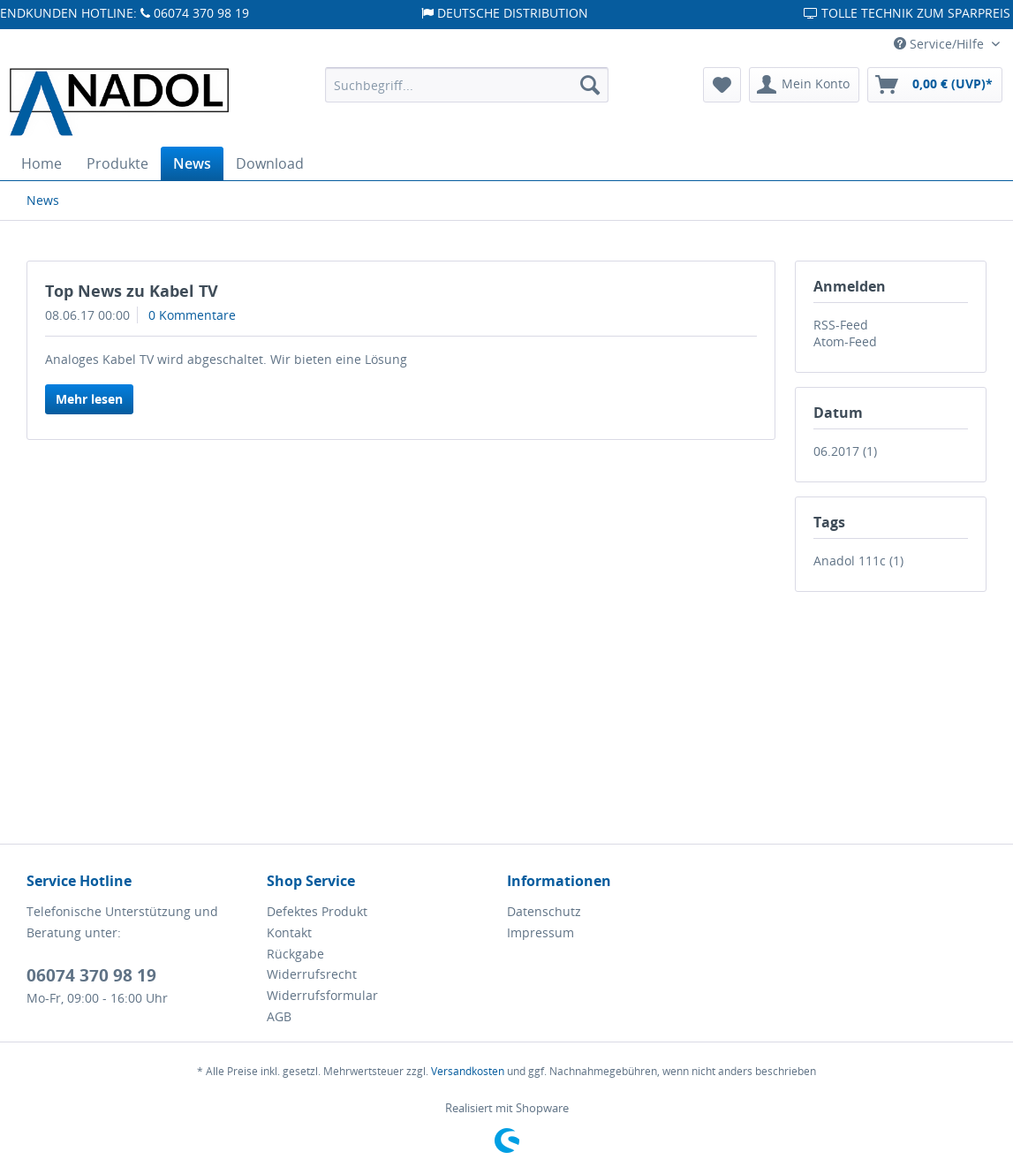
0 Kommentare (192, 315)
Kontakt (289, 932)
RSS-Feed (840, 324)
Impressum (540, 932)
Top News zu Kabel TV (131, 290)
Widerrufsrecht (312, 974)
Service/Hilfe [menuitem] (940, 43)
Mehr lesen (89, 398)
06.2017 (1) (845, 451)
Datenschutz (544, 911)
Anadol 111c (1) (858, 560)
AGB (279, 1016)
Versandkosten (467, 1071)
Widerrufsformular (322, 995)
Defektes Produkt (317, 911)
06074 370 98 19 (91, 975)
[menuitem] (467, 84)
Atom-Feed (845, 341)
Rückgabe (295, 953)
